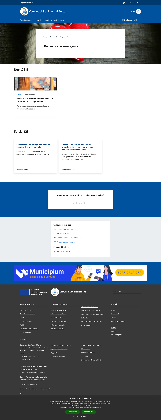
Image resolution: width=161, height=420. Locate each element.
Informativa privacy (88, 352)
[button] (80, 416)
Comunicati (115, 314)
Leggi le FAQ (55, 352)
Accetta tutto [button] (72, 412)
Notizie (113, 310)
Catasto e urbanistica (58, 325)
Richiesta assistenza (58, 356)
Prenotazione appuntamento (60, 345)
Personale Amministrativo (29, 328)
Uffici (22, 317)
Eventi (113, 331)
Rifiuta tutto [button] (89, 412)
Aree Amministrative (27, 314)
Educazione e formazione (89, 307)
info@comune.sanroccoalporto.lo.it (37, 389)
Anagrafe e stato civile (58, 310)
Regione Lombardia (26, 2)
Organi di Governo (26, 310)
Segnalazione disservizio (59, 349)
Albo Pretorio (85, 349)
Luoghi (113, 327)
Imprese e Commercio (58, 321)
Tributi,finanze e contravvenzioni (92, 314)
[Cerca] (138, 11)
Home (45, 37)
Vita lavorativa (56, 317)
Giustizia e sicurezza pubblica (91, 310)
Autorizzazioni (86, 325)
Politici (22, 325)
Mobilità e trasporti (57, 328)
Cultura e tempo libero (58, 314)
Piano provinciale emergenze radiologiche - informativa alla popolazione (35, 100)
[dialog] (80, 407)
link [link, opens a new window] (100, 408)
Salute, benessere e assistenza (91, 321)
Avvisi (19, 94)
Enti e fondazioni (26, 321)
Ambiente (84, 318)
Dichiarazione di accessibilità (91, 360)
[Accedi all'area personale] (130, 2)
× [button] (158, 397)
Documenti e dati (26, 332)
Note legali (84, 356)
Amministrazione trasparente (91, 345)
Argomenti (53, 37)
